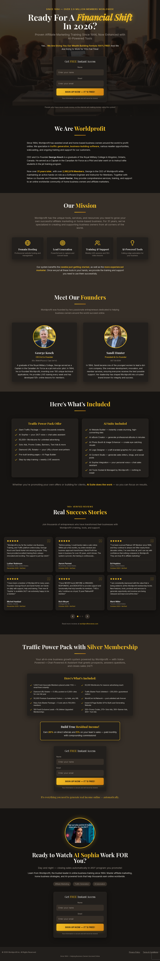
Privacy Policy (134, 952)
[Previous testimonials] (72, 616)
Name (80, 67)
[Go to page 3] (82, 616)
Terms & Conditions (150, 952)
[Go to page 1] (77, 616)
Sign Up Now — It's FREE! (80, 92)
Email (80, 78)
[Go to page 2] (80, 616)
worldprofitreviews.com (89, 624)
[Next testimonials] (87, 616)
